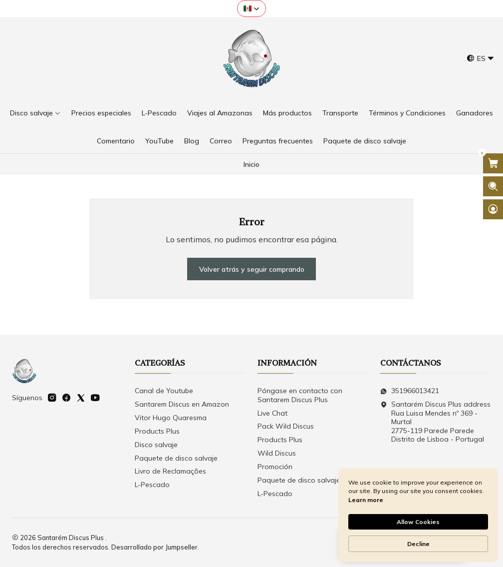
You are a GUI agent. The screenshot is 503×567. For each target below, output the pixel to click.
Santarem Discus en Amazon (182, 404)
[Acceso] (493, 209)
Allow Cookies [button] (418, 522)
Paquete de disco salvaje (176, 458)
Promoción (274, 466)
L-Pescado (152, 484)
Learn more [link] (365, 500)
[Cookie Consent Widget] (418, 515)
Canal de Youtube (164, 390)
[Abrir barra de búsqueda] (493, 186)
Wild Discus (276, 453)
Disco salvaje (156, 444)
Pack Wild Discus (285, 426)
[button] (251, 8)
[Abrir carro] (493, 163)
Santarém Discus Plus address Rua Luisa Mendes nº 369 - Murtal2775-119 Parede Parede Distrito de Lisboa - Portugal (435, 422)
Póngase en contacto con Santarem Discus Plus (299, 395)
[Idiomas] (480, 58)
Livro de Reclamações (170, 471)
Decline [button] (418, 544)
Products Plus (157, 431)
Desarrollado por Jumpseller (154, 547)
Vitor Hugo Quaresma (171, 417)
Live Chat (272, 413)
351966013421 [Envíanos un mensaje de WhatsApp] (409, 390)
